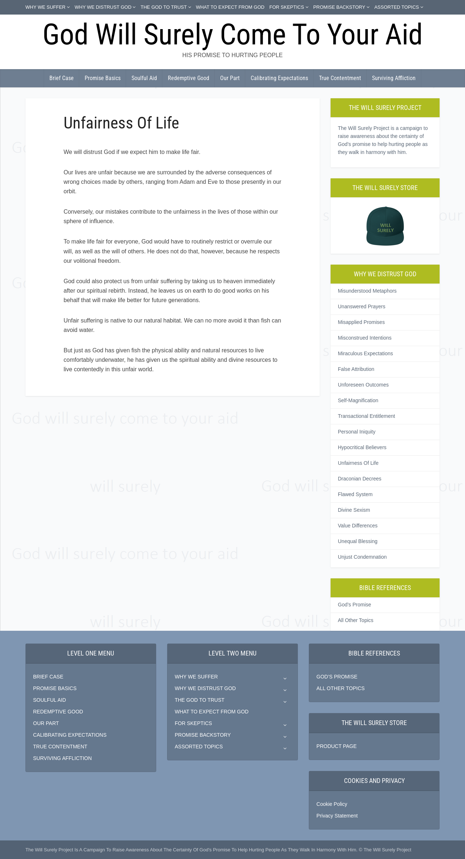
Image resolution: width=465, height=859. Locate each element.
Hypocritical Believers (362, 447)
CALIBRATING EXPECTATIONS (69, 735)
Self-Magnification (358, 400)
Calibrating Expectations (279, 78)
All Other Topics (355, 620)
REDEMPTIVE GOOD (58, 711)
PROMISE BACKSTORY (339, 7)
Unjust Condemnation (362, 557)
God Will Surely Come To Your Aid (233, 34)
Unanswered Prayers (361, 306)
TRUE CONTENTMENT (60, 746)
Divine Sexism (354, 510)
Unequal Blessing (357, 541)
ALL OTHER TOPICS (340, 688)
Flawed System (355, 494)
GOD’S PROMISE (336, 677)
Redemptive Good (188, 78)
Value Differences (357, 526)
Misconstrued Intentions (365, 338)
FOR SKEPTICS (287, 7)
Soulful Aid (144, 78)
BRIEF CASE (48, 677)
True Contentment (340, 78)
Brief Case (61, 78)
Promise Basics (103, 78)
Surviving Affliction (394, 78)
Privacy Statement (337, 816)
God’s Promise (354, 604)
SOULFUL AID (49, 700)
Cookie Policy (331, 804)
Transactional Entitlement (366, 416)
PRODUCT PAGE (336, 746)
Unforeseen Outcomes (363, 385)
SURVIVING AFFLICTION (62, 758)
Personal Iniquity (357, 432)
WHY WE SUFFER (45, 7)
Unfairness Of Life (358, 463)
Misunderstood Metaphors (367, 291)
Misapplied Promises (361, 322)
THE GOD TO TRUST (164, 7)
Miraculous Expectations (365, 353)
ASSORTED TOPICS (396, 7)
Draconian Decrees (359, 479)
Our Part (230, 78)
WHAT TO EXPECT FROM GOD (230, 7)
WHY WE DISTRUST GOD (103, 7)
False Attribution (356, 369)
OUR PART (46, 723)
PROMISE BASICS (55, 688)
